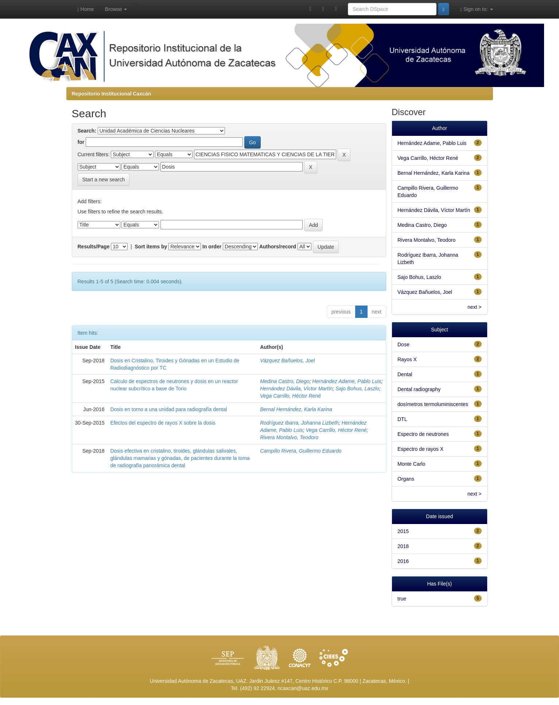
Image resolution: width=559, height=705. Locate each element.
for (81, 142)
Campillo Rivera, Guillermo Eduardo (300, 451)
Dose (403, 344)
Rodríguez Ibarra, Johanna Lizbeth (299, 423)
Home (85, 9)
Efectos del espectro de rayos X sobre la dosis (162, 423)
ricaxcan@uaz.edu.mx (302, 688)
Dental (404, 374)
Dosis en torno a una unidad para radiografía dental (168, 409)
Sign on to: (476, 9)
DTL (402, 419)
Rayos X (407, 359)
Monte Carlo (411, 464)
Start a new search (103, 179)
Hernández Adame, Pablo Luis (346, 381)
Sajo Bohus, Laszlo (357, 388)
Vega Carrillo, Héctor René (290, 396)
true (401, 599)
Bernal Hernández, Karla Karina (296, 409)
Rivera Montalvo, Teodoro (289, 437)
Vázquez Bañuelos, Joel (287, 360)
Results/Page (94, 246)
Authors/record (277, 246)
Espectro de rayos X (420, 449)
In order (211, 246)
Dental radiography (418, 389)
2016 (403, 561)
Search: (87, 131)
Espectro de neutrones (423, 434)
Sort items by (151, 246)
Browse (116, 9)
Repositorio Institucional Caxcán (111, 94)
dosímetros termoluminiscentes (432, 404)
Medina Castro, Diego (284, 381)
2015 (403, 531)
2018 (403, 546)
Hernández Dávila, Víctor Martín (296, 388)
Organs (405, 479)
